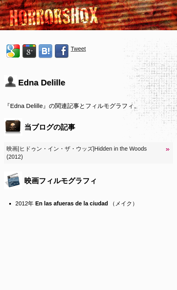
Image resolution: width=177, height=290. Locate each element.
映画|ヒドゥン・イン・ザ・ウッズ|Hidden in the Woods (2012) (76, 152)
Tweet (78, 49)
